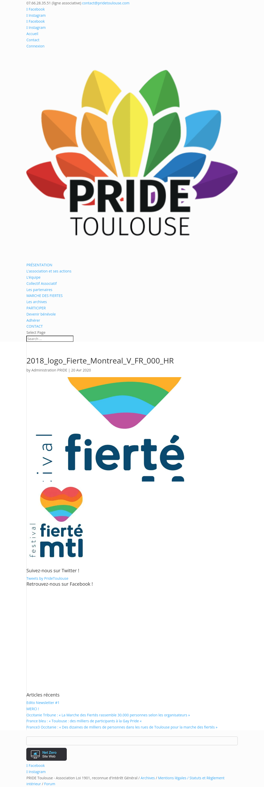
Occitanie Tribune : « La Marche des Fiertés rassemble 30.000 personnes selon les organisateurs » (108, 715)
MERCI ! (32, 708)
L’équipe (33, 277)
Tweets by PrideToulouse (47, 578)
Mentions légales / (173, 777)
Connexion (35, 46)
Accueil (32, 33)
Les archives (36, 301)
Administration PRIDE (49, 370)
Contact (32, 39)
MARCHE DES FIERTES (44, 295)
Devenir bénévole (41, 314)
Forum (49, 783)
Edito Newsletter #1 (43, 702)
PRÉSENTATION (39, 264)
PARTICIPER (36, 307)
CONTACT (34, 326)
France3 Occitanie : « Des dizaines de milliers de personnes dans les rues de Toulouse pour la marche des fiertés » (121, 727)
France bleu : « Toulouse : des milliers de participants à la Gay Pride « (84, 720)
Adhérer (33, 320)
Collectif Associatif (41, 283)
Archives (148, 777)
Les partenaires (39, 289)
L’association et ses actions (48, 271)
